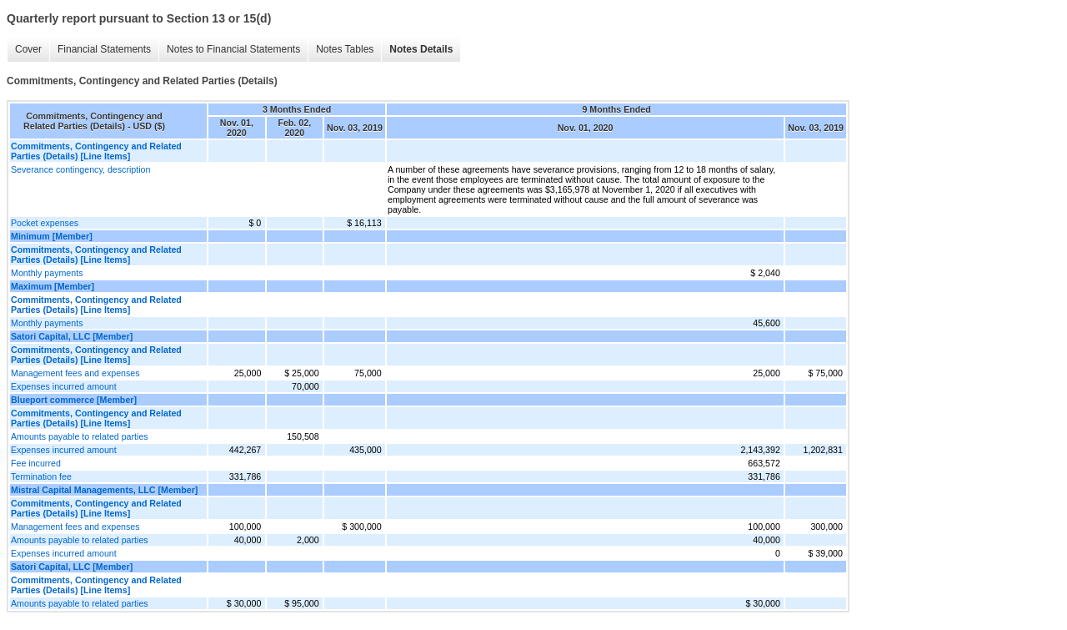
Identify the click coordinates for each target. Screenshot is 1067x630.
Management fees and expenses (75, 373)
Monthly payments (47, 273)
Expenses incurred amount (64, 386)
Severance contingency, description (80, 169)
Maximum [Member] (52, 286)
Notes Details (421, 49)
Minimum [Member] (52, 236)
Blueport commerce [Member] (74, 400)
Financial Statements (104, 49)
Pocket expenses (44, 223)
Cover (28, 49)
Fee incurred (36, 463)
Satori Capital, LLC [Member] (72, 336)
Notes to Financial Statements (233, 49)
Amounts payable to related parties (79, 436)
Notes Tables (344, 49)
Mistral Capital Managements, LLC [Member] (104, 490)
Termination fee (41, 476)
